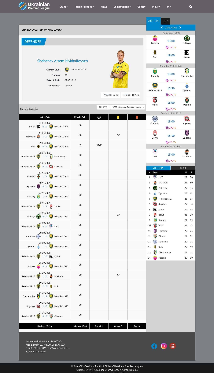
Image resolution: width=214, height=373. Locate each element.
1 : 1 (45, 236)
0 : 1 (45, 226)
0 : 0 (45, 126)
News (104, 6)
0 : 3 (45, 146)
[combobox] (104, 107)
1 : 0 (45, 136)
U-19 (165, 21)
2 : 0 (45, 286)
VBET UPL (153, 21)
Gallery (141, 6)
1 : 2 (45, 196)
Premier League (83, 6)
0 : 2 (45, 266)
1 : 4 (45, 296)
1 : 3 (45, 176)
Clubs (63, 6)
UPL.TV (156, 6)
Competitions (121, 6)
